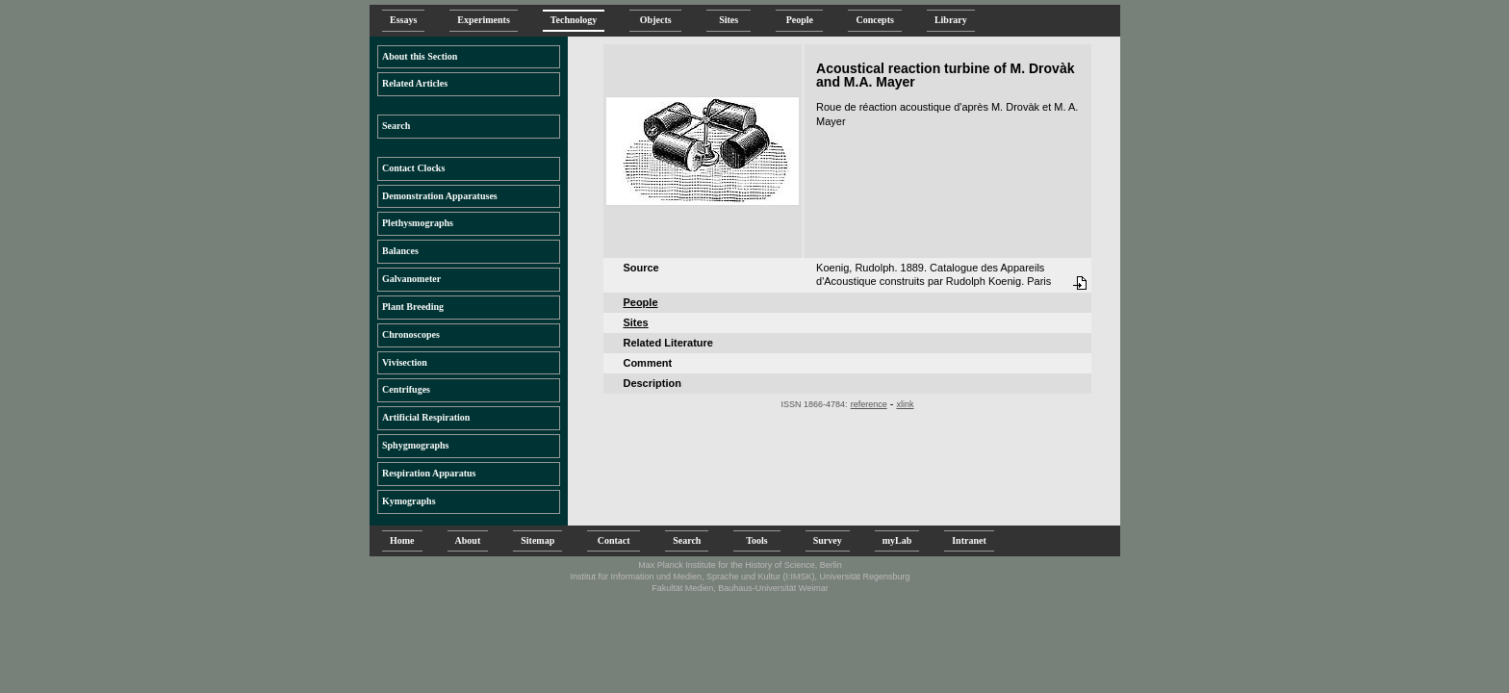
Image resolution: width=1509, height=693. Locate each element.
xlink (904, 404)
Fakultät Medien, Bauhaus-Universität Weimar (740, 588)
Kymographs (409, 501)
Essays (403, 19)
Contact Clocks (413, 168)
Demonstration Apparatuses (440, 196)
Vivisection (404, 362)
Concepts (874, 19)
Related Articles (415, 83)
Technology (574, 19)
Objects (655, 19)
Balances (400, 250)
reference (869, 404)
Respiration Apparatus (429, 473)
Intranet (969, 540)
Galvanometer (411, 278)
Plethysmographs (417, 223)
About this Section (419, 56)
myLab (897, 540)
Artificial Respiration (426, 417)
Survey (827, 540)
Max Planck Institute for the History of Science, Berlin (740, 565)
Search (396, 125)
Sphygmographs (415, 445)
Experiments (483, 19)
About (468, 540)
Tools (756, 540)
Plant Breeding (413, 306)
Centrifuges (406, 389)
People (799, 19)
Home (402, 540)
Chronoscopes (411, 334)
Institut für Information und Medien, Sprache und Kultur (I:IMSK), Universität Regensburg (739, 576)
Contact (613, 540)
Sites (728, 19)
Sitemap (537, 540)
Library (950, 19)
